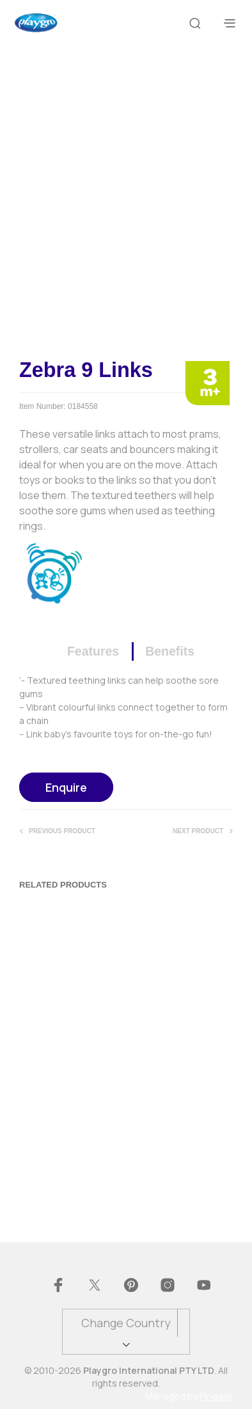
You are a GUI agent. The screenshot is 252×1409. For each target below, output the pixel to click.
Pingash (216, 1396)
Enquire (66, 787)
